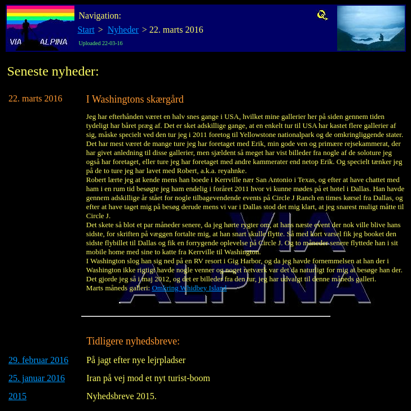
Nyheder (123, 29)
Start (86, 29)
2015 (17, 396)
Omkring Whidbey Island (189, 288)
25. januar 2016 (36, 378)
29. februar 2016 (38, 360)
